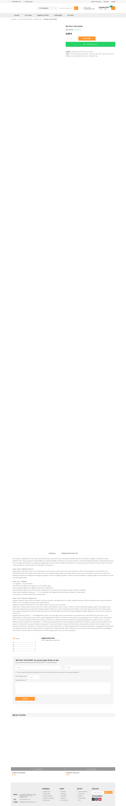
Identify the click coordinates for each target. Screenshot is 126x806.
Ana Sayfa (14, 19)
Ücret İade (81, 776)
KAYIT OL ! (108, 775)
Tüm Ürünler (28, 15)
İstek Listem (64, 783)
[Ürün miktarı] (71, 39)
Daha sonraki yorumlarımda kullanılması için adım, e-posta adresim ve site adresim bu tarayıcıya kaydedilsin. (48, 655)
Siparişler (63, 776)
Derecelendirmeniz (21, 659)
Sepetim (63, 781)
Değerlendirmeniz (21, 663)
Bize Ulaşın (70, 15)
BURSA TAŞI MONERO (18, 755)
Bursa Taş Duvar (103, 54)
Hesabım (63, 774)
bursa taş (94, 54)
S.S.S (79, 783)
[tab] (52, 536)
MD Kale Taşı (38, 19)
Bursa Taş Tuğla (87, 56)
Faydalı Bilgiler (58, 15)
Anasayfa (16, 15)
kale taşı (95, 56)
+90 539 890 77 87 (89, 9)
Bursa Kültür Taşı (86, 54)
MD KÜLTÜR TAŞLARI (25, 19)
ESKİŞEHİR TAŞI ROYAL (72, 755)
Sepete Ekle (89, 39)
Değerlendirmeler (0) (69, 536)
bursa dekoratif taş (75, 54)
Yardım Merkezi (82, 774)
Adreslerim (64, 779)
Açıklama (52, 536)
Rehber (80, 779)
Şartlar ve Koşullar (48, 781)
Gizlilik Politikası (47, 779)
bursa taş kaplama (76, 56)
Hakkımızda (46, 774)
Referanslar (46, 776)
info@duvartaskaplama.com (28, 785)
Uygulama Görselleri (43, 15)
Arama (76, 8)
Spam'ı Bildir (81, 781)
